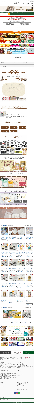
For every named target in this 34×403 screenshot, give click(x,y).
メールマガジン (32, 1)
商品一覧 (7, 12)
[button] (33, 225)
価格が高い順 (9, 225)
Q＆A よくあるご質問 (3, 397)
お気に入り (13, 12)
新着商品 (2, 12)
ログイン (25, 0)
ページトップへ (32, 349)
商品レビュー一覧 (19, 375)
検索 (9, 14)
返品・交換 (2, 362)
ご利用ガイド (32, 0)
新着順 (12, 225)
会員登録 (28, 0)
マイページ (18, 12)
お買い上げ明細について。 (4, 370)
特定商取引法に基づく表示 (4, 399)
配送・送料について (3, 383)
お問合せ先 (19, 362)
